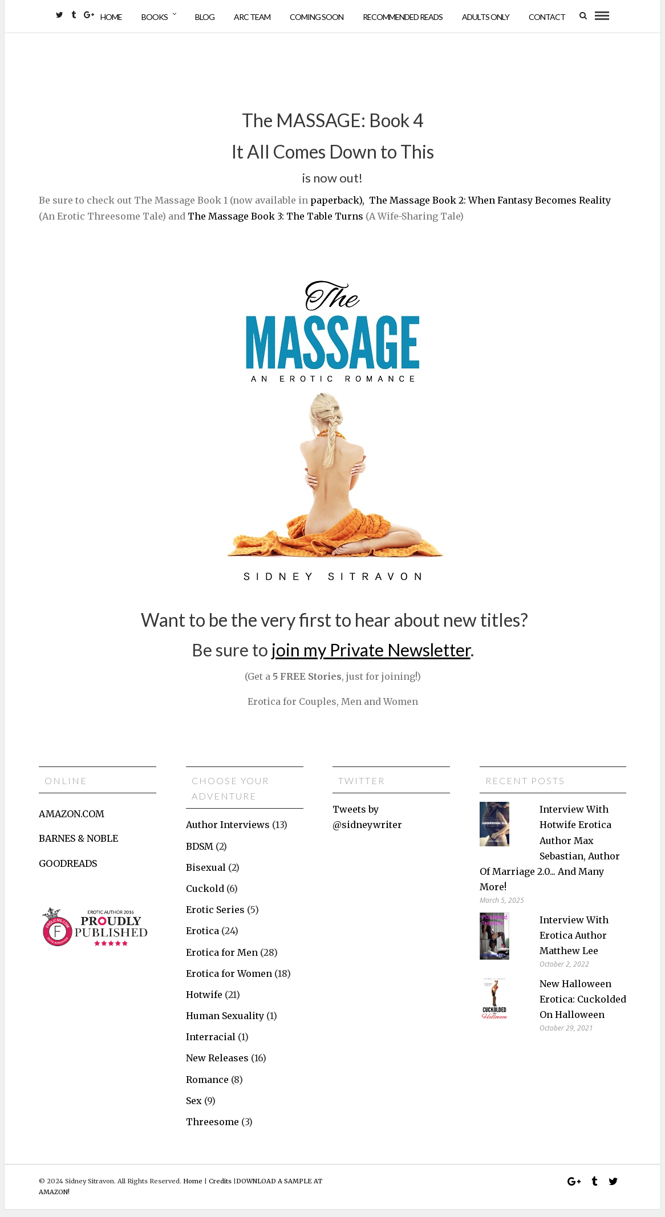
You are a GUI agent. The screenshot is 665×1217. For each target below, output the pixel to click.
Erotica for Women (229, 981)
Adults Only (485, 17)
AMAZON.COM (71, 821)
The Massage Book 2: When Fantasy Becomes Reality (490, 208)
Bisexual (206, 875)
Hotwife (204, 1002)
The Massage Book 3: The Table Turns (275, 223)
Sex (194, 1108)
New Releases (217, 1066)
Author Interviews (228, 832)
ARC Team (252, 17)
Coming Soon (316, 17)
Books (154, 17)
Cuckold (205, 896)
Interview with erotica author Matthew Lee (574, 943)
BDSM (199, 853)
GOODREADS (68, 871)
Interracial (211, 1044)
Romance (207, 1087)
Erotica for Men (222, 960)
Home (111, 17)
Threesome (212, 1129)
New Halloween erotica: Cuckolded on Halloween (583, 1006)
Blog (204, 17)
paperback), (337, 208)
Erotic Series (215, 917)
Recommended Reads (403, 17)
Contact (547, 17)
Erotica (202, 938)
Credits (220, 1189)
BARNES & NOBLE (78, 846)
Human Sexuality (225, 1023)
